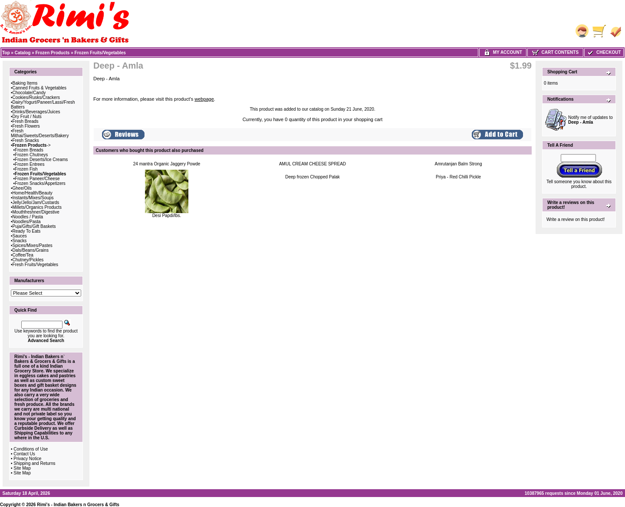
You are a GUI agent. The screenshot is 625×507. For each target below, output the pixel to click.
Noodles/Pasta (27, 221)
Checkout (604, 52)
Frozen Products (53, 52)
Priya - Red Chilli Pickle (458, 176)
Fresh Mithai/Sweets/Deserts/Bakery (40, 133)
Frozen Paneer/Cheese (37, 178)
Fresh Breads (26, 121)
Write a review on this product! (575, 219)
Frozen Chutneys (31, 154)
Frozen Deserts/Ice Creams (41, 159)
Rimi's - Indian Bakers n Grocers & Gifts (78, 504)
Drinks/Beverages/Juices (36, 111)
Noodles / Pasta (28, 216)
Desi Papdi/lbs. (166, 215)
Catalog (23, 52)
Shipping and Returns (34, 463)
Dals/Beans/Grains (31, 250)
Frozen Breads (29, 150)
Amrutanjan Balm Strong (458, 163)
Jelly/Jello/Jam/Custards (36, 202)
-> (32, 145)
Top (6, 52)
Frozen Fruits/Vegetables (100, 52)
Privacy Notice (27, 458)
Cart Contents (555, 52)
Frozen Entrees (29, 164)
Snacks (20, 240)
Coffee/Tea (23, 255)
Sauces (20, 236)
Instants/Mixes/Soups (33, 197)
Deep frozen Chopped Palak (312, 176)
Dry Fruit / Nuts (27, 116)
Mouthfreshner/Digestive (36, 212)
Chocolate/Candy (29, 92)
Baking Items (25, 83)
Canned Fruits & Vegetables (40, 88)
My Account (503, 52)
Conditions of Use (30, 449)
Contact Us (24, 453)
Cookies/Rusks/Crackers (36, 97)
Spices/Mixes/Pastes (33, 245)
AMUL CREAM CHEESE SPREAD (312, 163)
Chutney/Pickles (28, 259)
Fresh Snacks (26, 140)
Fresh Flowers (26, 126)
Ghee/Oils (22, 188)
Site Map (21, 468)
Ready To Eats (27, 231)
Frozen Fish (26, 169)
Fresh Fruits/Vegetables (36, 264)
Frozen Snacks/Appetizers (40, 183)
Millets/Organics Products (37, 207)
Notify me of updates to (590, 120)
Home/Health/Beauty (33, 193)
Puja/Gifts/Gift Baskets (34, 226)
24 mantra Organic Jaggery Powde (167, 163)
